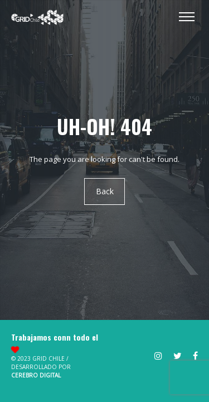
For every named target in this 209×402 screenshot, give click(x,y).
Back (105, 191)
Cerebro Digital (36, 375)
